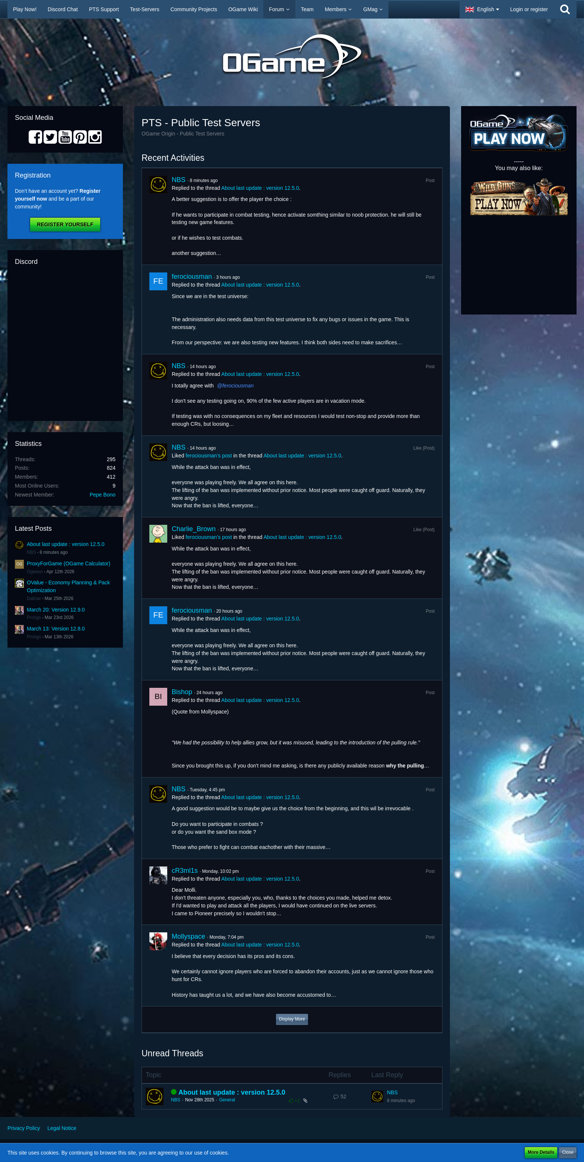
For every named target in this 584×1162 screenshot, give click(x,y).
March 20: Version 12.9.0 (56, 610)
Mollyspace (188, 936)
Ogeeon (35, 571)
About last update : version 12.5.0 (66, 544)
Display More (292, 1019)
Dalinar (34, 598)
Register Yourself (65, 224)
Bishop (182, 692)
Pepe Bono (102, 495)
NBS (31, 552)
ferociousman (192, 276)
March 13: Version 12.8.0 (56, 629)
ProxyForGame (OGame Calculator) (68, 563)
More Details (541, 1152)
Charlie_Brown (194, 529)
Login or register (529, 9)
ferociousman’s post (208, 456)
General (227, 1099)
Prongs (34, 617)
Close (568, 1152)
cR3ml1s (185, 870)
